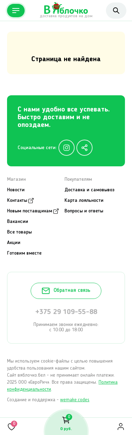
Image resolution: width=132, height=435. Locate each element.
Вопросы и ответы (83, 211)
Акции (13, 242)
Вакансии (17, 221)
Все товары (19, 232)
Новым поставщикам (29, 211)
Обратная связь (66, 291)
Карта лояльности (83, 200)
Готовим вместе (24, 253)
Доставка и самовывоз (89, 189)
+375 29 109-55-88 (66, 312)
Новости (16, 189)
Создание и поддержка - (48, 399)
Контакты (17, 200)
